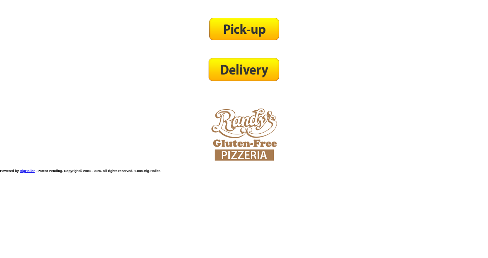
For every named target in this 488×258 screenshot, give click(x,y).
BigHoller (27, 171)
